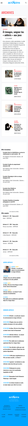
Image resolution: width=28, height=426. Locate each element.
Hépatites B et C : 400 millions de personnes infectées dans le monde (18, 91)
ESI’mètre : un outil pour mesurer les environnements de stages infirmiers (17, 270)
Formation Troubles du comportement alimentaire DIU (11, 165)
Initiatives (5, 29)
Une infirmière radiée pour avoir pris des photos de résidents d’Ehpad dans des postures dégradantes (13, 349)
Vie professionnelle (18, 70)
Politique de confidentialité (6, 406)
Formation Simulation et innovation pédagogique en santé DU (11, 201)
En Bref (15, 86)
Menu (1, 2)
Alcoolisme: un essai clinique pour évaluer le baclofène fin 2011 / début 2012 (18, 127)
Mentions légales (7, 409)
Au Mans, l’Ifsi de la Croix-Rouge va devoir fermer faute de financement (13, 285)
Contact (20, 405)
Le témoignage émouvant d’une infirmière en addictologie (18, 109)
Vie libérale (5, 290)
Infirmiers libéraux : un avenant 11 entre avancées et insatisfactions (12, 292)
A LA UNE (16, 121)
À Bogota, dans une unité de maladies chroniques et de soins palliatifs (11, 278)
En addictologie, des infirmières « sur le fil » (18, 74)
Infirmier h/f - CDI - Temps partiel (10, 216)
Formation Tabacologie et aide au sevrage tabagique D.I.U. (12, 177)
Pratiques (16, 122)
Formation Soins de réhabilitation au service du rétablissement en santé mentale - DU (14, 153)
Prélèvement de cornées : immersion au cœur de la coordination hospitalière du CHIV (12, 370)
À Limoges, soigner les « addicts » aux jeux (13, 33)
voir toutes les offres (14, 211)
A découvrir (5, 276)
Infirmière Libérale (17, 415)
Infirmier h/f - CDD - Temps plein (10, 224)
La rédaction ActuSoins (20, 409)
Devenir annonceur (20, 407)
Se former (5, 283)
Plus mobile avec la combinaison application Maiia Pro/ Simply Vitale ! (13, 299)
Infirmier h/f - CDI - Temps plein (10, 233)
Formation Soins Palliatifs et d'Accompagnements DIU (9, 189)
